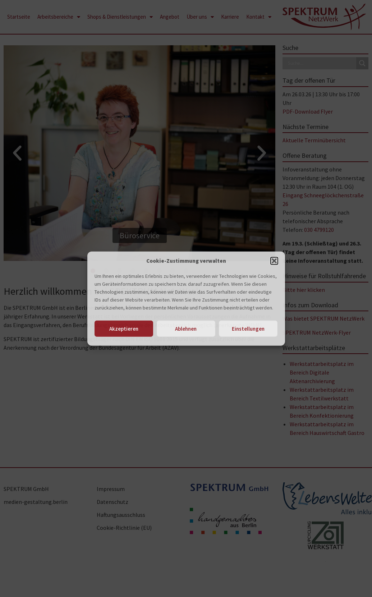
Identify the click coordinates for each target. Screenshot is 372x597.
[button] (274, 261)
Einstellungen (248, 328)
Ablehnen (186, 328)
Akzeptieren (123, 328)
